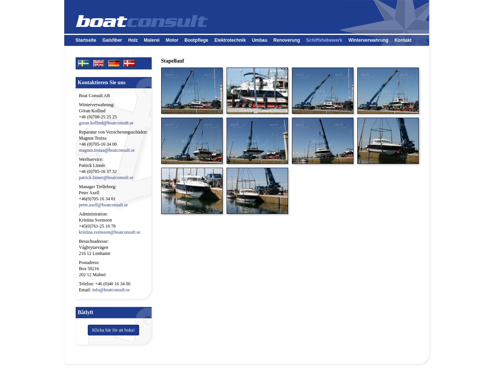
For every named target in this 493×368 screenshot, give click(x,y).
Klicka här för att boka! (113, 330)
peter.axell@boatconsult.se (103, 205)
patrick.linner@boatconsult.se (106, 177)
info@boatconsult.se (111, 290)
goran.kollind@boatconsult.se (106, 123)
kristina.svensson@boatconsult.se (110, 232)
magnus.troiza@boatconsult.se (107, 150)
